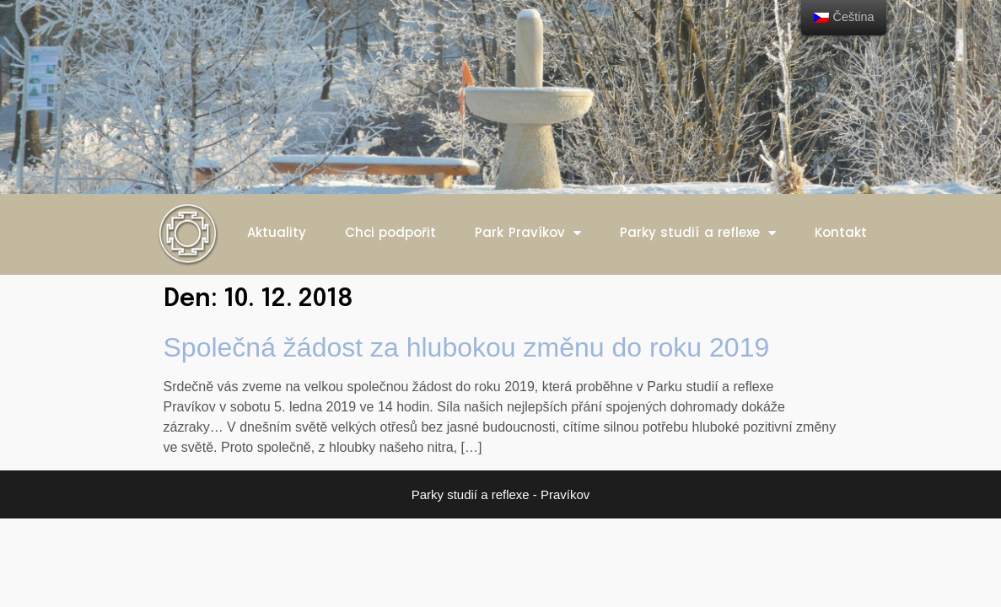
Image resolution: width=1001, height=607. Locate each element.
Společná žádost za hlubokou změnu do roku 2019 (467, 347)
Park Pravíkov (528, 233)
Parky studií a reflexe (698, 233)
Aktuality (276, 232)
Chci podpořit (391, 232)
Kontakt (841, 232)
